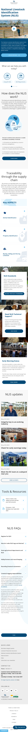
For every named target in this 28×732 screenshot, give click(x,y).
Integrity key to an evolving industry (12, 423)
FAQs (14, 635)
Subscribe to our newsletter (8, 660)
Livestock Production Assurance (9, 651)
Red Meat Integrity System (7, 648)
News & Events (14, 480)
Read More (14, 331)
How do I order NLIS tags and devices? (12, 543)
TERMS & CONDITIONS (14, 707)
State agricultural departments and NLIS (12, 551)
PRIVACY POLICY (14, 710)
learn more (14, 158)
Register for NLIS (6, 536)
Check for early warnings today (13, 448)
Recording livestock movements (11, 566)
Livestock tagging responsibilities (11, 573)
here (18, 680)
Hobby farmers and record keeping (11, 559)
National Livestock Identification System (11, 653)
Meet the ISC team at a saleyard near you (14, 473)
